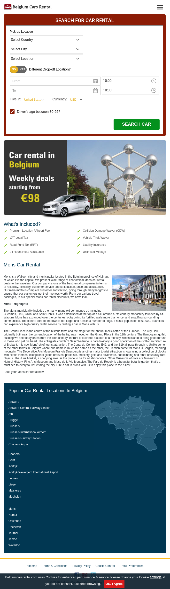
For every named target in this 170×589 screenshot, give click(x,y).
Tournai (13, 533)
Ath (10, 414)
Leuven (13, 478)
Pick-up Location (21, 31)
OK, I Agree (114, 584)
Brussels (14, 426)
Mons (11, 508)
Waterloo (14, 545)
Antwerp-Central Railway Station (29, 408)
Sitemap (32, 566)
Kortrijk (12, 466)
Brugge (13, 420)
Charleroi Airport (19, 444)
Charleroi (14, 454)
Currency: (59, 99)
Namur (12, 515)
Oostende (14, 521)
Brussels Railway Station (24, 438)
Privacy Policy (81, 566)
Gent (11, 460)
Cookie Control (105, 566)
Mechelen (14, 496)
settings (155, 577)
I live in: (15, 99)
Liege (11, 484)
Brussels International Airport (27, 432)
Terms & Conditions (54, 566)
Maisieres (14, 490)
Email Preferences (131, 566)
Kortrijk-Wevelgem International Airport (33, 472)
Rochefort (14, 527)
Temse (12, 539)
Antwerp (13, 402)
